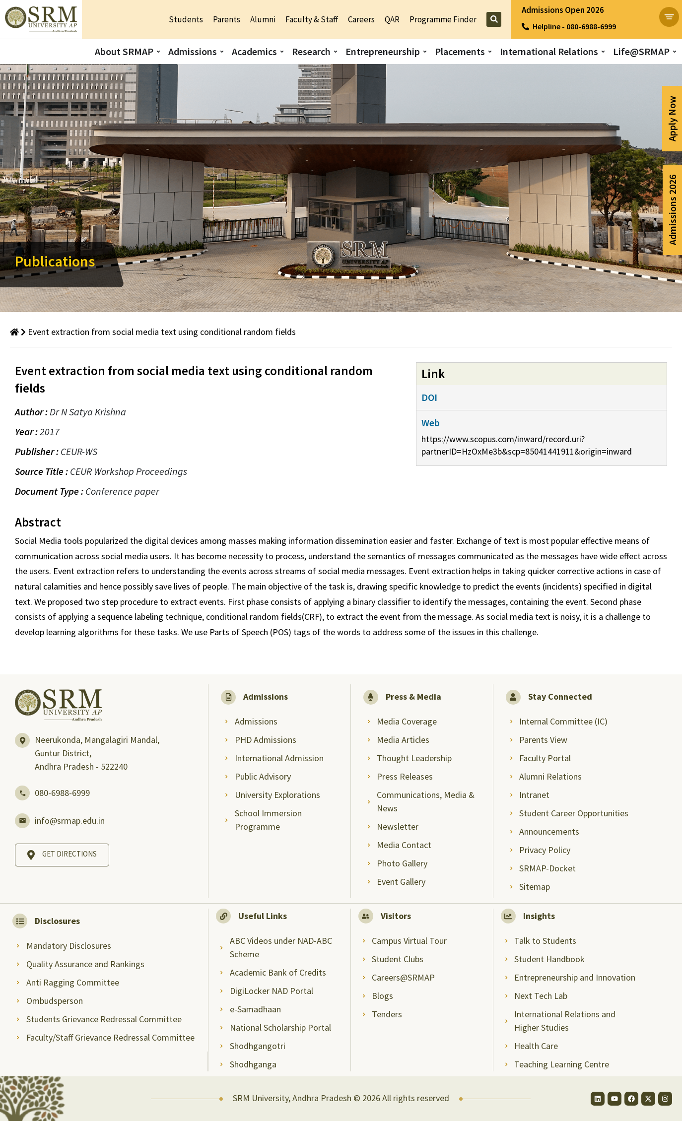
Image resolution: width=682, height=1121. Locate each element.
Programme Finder (443, 19)
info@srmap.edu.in (70, 820)
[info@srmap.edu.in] (22, 820)
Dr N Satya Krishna (88, 411)
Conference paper (122, 491)
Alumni (262, 19)
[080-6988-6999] (22, 793)
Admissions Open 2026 (563, 9)
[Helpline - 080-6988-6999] (525, 26)
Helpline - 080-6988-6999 (574, 26)
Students (186, 19)
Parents (226, 19)
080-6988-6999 (62, 792)
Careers (361, 19)
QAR (392, 19)
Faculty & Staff (311, 19)
